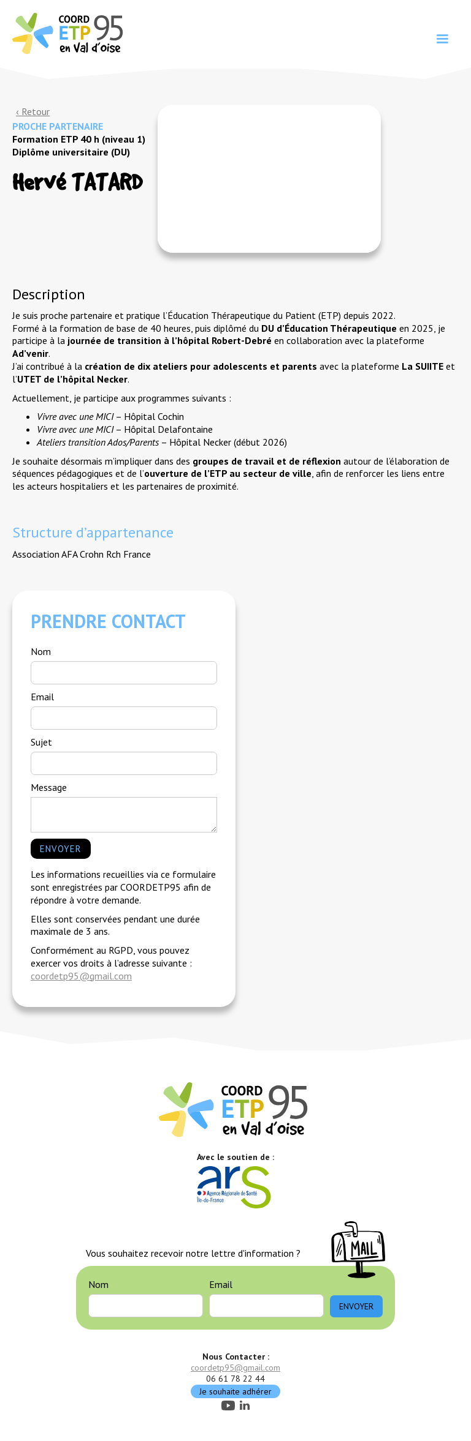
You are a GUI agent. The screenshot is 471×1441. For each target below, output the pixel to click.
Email (42, 697)
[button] (442, 39)
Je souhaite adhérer (235, 1391)
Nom (41, 651)
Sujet (41, 742)
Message (49, 787)
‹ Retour (33, 111)
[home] (69, 32)
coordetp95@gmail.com (81, 976)
